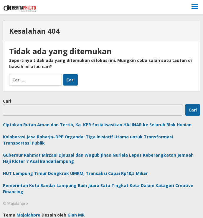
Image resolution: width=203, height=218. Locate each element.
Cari (7, 101)
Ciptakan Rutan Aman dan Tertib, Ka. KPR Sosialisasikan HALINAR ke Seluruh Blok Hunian (97, 124)
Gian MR (76, 215)
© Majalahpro (15, 203)
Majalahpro (28, 215)
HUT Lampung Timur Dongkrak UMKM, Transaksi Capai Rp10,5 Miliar (75, 173)
